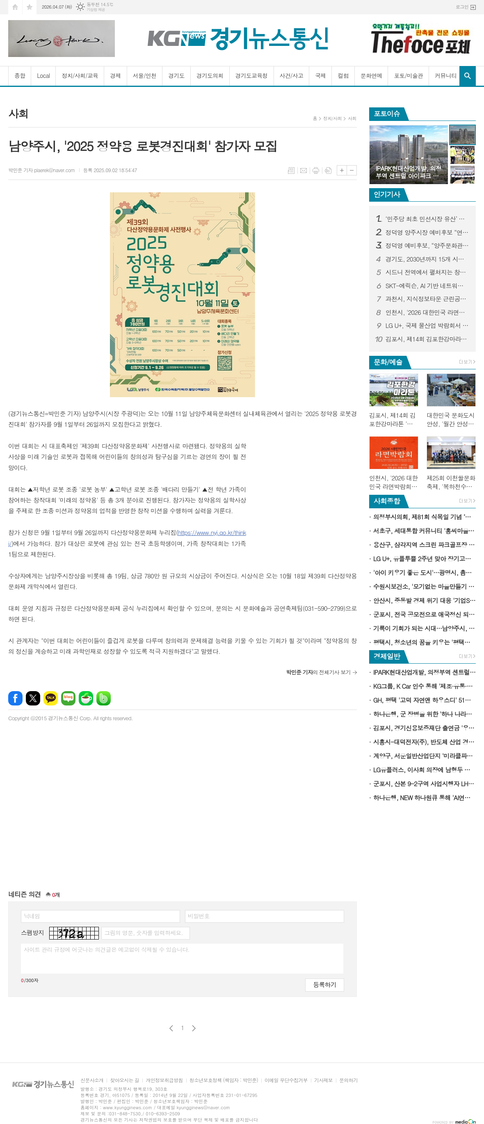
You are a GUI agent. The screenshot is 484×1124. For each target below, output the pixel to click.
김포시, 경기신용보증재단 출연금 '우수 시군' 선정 (424, 728)
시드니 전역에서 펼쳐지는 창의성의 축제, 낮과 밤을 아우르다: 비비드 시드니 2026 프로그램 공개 (427, 272)
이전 (171, 1028)
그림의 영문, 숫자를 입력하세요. (143, 932)
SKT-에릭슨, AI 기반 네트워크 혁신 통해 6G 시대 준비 (427, 286)
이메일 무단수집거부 (286, 1080)
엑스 (33, 698)
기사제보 (323, 1080)
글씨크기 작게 (352, 170)
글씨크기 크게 (342, 170)
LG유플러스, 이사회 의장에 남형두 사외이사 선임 (424, 769)
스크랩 (328, 170)
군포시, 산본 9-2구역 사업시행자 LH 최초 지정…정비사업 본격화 (424, 783)
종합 (19, 75)
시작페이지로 (15, 7)
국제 (320, 75)
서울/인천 (145, 75)
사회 (352, 118)
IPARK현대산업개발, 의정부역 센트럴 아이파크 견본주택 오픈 (424, 672)
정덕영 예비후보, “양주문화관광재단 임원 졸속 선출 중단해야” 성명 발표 (427, 245)
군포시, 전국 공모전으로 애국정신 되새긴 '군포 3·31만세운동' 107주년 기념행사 (424, 614)
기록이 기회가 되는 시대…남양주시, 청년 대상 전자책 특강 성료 (424, 628)
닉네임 (32, 916)
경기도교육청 (251, 75)
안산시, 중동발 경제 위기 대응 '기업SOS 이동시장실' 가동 (424, 600)
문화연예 (371, 75)
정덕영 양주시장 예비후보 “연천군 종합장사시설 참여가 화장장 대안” (427, 232)
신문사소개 (91, 1080)
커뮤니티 (446, 75)
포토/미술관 (408, 75)
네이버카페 (86, 698)
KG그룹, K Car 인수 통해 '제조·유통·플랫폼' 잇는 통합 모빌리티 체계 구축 (424, 686)
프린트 (316, 170)
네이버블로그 (68, 698)
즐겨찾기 (30, 7)
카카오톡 (50, 698)
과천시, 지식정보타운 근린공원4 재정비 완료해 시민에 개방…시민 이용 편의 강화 (427, 299)
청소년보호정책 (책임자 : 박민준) (223, 1080)
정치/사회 (332, 118)
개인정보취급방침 (164, 1080)
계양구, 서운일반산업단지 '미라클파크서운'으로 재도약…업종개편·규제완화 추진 (424, 755)
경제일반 (387, 656)
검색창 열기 (467, 76)
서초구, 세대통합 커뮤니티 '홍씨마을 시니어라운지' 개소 (424, 530)
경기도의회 (210, 75)
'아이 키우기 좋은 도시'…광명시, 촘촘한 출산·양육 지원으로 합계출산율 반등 (424, 572)
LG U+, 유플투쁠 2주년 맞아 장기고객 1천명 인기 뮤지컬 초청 (424, 558)
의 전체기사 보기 (318, 672)
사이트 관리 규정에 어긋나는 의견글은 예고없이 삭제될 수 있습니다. (106, 949)
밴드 (103, 698)
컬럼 (343, 75)
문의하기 (348, 1080)
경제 (115, 75)
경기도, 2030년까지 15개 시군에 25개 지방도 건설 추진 (427, 259)
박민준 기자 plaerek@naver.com (41, 169)
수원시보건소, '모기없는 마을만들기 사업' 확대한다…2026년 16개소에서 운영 (424, 586)
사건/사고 (292, 75)
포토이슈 (387, 113)
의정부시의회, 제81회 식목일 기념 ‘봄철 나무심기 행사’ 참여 (424, 516)
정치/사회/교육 (80, 75)
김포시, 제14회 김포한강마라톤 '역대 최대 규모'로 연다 (427, 339)
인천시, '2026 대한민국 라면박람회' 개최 (427, 312)
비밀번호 (199, 916)
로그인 (462, 7)
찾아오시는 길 (124, 1080)
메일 (303, 170)
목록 (291, 170)
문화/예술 (388, 362)
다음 (194, 1028)
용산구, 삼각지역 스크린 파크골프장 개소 (424, 544)
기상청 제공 (96, 9)
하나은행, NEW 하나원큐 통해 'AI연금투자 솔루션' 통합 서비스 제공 (424, 797)
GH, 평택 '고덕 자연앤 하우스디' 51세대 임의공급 (424, 700)
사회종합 (387, 501)
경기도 (176, 75)
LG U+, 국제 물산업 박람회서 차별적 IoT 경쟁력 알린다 (427, 325)
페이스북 (15, 698)
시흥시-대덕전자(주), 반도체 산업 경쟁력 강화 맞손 (424, 741)
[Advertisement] (305, 492)
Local (43, 75)
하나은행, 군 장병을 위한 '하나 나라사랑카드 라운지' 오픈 (424, 714)
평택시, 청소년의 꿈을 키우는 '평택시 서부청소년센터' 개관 (424, 642)
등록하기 (324, 984)
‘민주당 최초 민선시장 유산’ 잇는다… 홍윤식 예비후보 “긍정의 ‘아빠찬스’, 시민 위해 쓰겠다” (427, 219)
